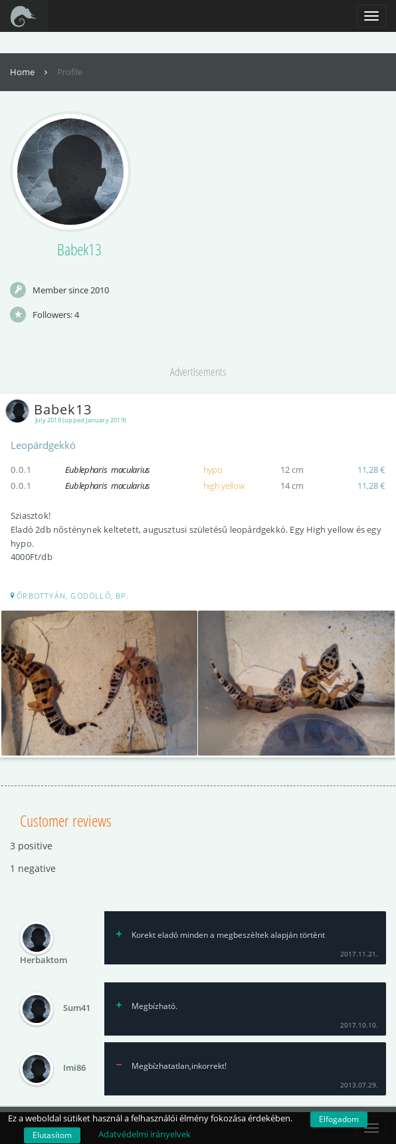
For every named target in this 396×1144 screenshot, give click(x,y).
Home (30, 72)
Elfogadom (339, 1119)
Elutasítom (52, 1135)
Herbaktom (43, 960)
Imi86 (74, 1067)
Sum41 (76, 1008)
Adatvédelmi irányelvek (144, 1134)
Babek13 (51, 409)
